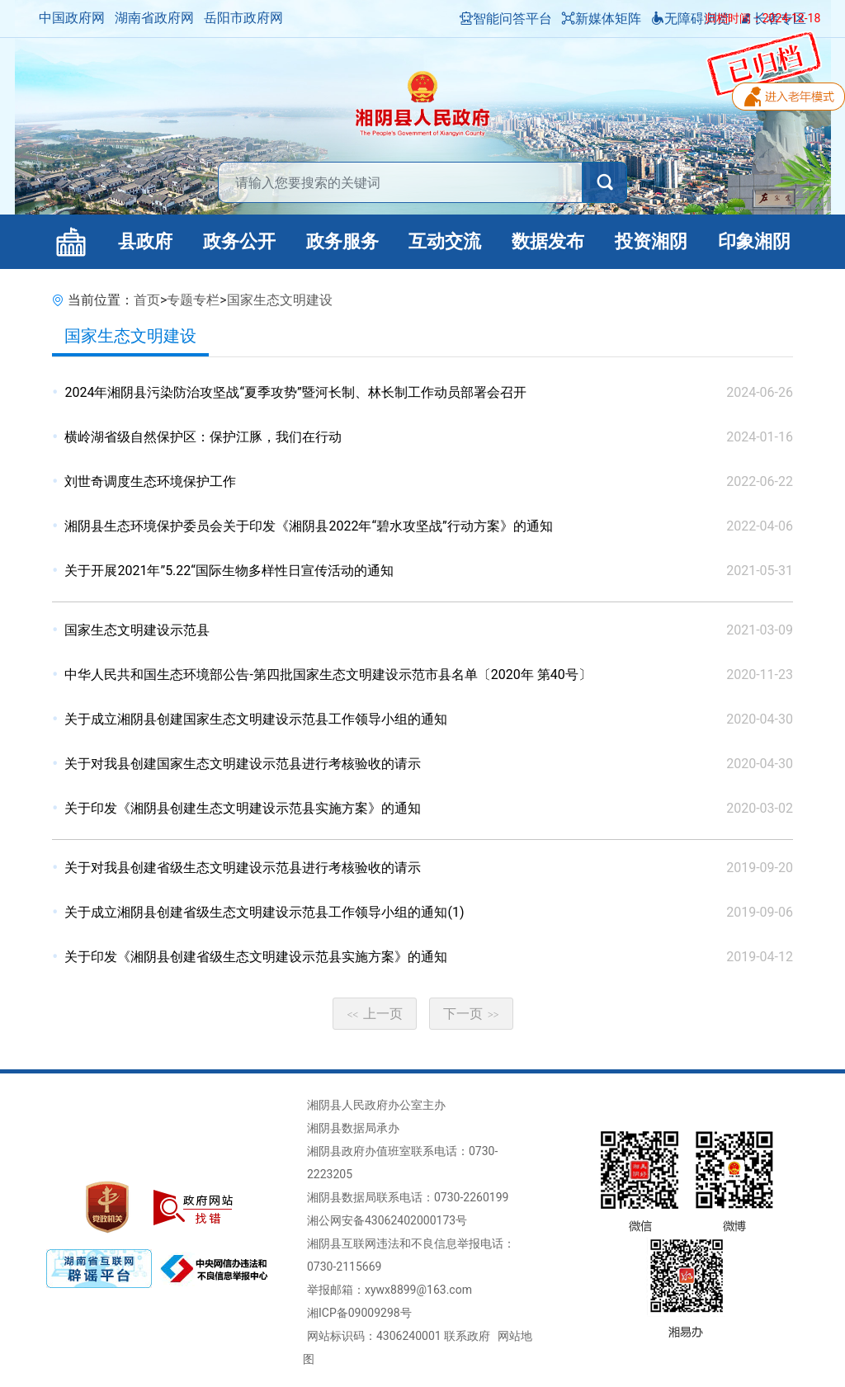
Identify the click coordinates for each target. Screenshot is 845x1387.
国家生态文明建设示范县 (137, 630)
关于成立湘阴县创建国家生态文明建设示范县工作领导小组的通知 (255, 719)
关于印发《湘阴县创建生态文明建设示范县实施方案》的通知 (242, 808)
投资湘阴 (651, 241)
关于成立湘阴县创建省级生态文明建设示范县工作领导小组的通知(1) (264, 912)
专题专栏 (193, 300)
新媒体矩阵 (601, 18)
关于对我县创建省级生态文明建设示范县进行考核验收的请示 (242, 867)
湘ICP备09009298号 (359, 1312)
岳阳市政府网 (243, 18)
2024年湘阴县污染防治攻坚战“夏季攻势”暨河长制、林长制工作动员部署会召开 (295, 392)
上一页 (375, 1013)
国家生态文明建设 (280, 300)
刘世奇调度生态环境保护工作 (150, 481)
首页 (147, 300)
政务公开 (239, 241)
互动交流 (444, 241)
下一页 (471, 1013)
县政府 (145, 241)
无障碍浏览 (690, 18)
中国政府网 (72, 18)
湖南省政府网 (154, 18)
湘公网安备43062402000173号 (387, 1220)
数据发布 (548, 241)
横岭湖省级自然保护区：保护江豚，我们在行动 (203, 437)
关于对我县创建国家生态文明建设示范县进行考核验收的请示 (242, 763)
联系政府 (467, 1335)
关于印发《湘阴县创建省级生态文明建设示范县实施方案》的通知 (255, 957)
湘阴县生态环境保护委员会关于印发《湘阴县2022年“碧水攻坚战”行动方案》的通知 (308, 526)
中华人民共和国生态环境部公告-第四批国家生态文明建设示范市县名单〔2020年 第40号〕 (327, 674)
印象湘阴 (754, 241)
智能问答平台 (506, 18)
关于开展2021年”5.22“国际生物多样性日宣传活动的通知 (229, 570)
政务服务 (342, 241)
